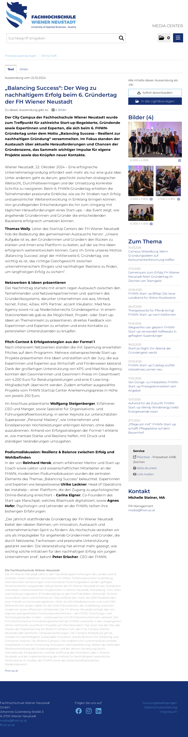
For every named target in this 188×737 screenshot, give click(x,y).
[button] (164, 37)
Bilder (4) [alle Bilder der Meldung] (141, 117)
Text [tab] (11, 69)
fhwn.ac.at (11, 670)
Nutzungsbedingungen (160, 703)
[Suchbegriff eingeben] (66, 38)
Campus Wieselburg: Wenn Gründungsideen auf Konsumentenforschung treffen (151, 256)
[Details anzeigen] (179, 160)
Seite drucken (147, 468)
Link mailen (145, 474)
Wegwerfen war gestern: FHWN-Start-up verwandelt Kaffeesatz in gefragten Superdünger (152, 331)
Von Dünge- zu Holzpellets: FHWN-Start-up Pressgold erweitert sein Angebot (153, 386)
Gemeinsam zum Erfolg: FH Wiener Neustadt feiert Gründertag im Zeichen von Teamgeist (154, 277)
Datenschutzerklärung (160, 707)
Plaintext (143, 457)
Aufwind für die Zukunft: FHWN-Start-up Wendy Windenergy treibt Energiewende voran (153, 407)
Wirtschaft (49, 56)
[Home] (39, 15)
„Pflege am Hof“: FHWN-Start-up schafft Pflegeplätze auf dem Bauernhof (152, 428)
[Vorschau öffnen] (155, 139)
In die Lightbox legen (155, 101)
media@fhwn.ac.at (142, 510)
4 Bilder (61, 110)
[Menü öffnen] (178, 37)
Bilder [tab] (24, 69)
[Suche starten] (121, 38)
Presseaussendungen (20, 56)
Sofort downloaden (155, 93)
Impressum (168, 711)
